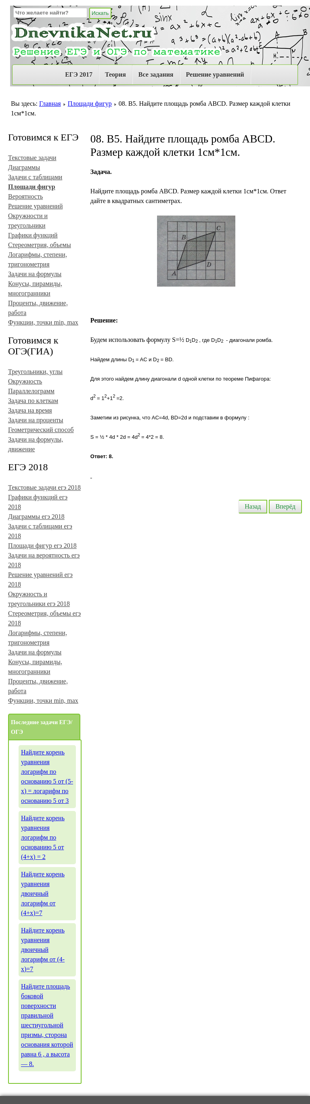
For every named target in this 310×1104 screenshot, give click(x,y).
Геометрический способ (41, 429)
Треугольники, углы (35, 371)
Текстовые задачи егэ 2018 (44, 487)
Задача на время (30, 410)
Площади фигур (90, 103)
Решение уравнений (215, 74)
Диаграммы (24, 167)
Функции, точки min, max (43, 322)
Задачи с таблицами (35, 177)
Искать (100, 13)
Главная (50, 103)
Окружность (25, 381)
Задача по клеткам (33, 400)
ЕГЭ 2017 (78, 74)
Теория (115, 74)
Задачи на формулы (34, 273)
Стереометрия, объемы (39, 244)
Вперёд (285, 506)
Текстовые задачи (32, 157)
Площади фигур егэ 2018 (42, 545)
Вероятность (25, 196)
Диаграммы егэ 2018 (36, 516)
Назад (253, 506)
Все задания (156, 74)
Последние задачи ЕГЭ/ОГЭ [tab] (41, 727)
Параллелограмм (31, 391)
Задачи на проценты (35, 420)
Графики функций (33, 235)
